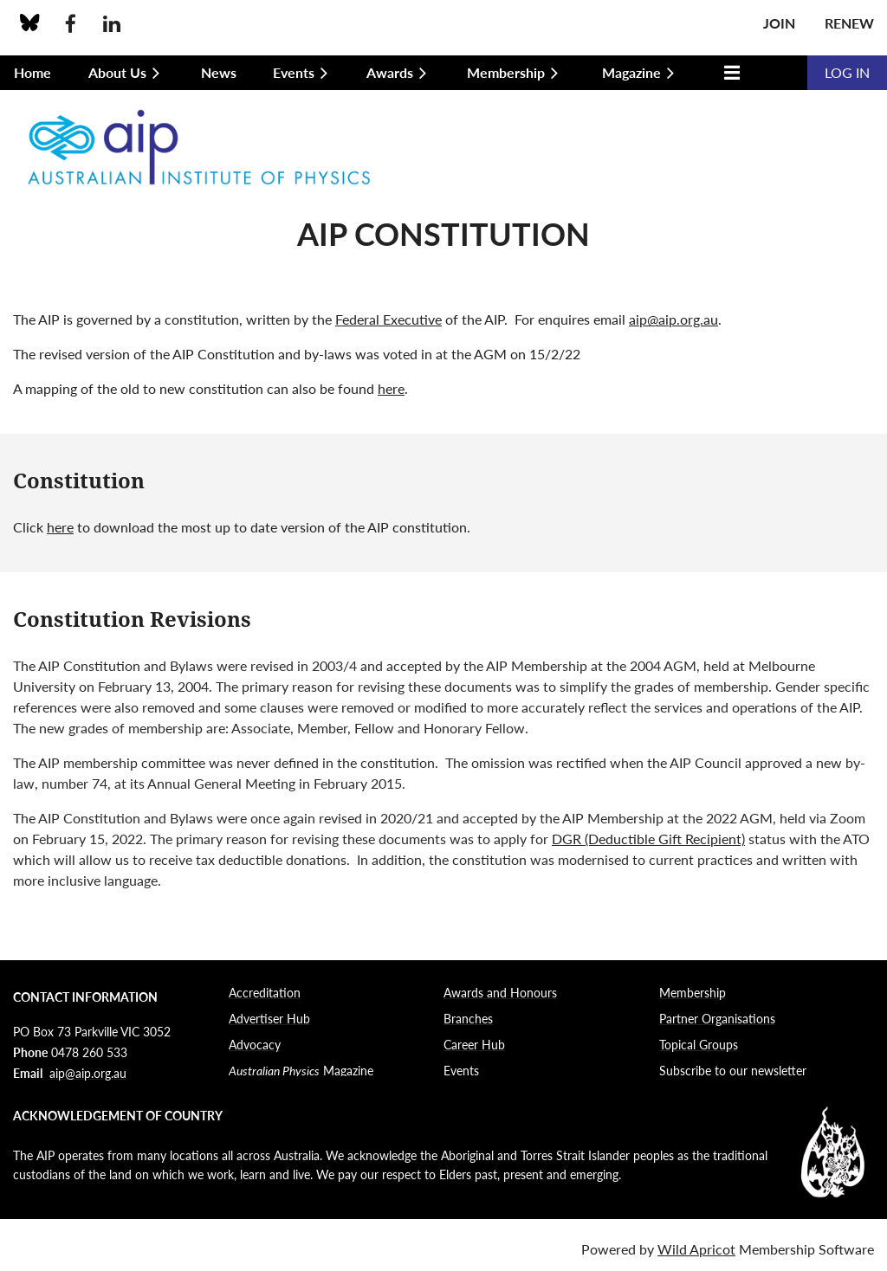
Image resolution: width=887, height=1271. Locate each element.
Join (779, 23)
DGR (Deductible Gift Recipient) (648, 838)
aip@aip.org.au (673, 319)
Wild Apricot (696, 1249)
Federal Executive (388, 319)
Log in (847, 72)
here (391, 388)
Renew (849, 23)
